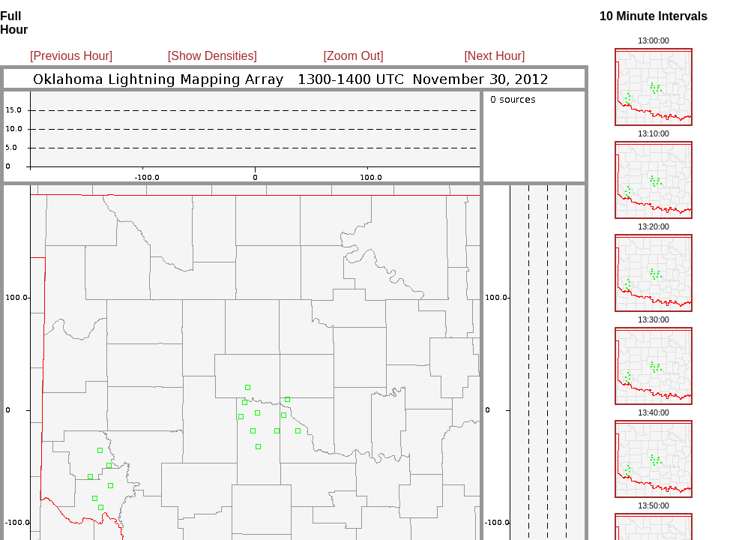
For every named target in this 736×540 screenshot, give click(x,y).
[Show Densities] (212, 56)
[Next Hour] (494, 56)
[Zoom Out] (354, 56)
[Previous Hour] (71, 56)
